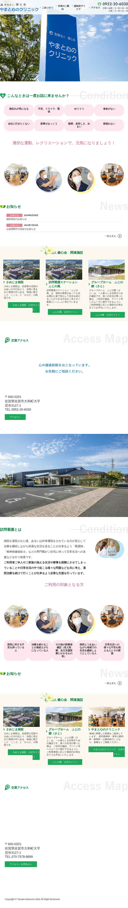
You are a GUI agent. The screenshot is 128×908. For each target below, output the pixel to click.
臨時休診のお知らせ (16, 219)
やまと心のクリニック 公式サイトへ (109, 751)
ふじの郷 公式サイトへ (107, 315)
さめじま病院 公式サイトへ (26, 307)
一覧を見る (110, 236)
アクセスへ (15, 417)
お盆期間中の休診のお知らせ (21, 229)
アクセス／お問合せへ (21, 864)
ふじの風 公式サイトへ (65, 312)
